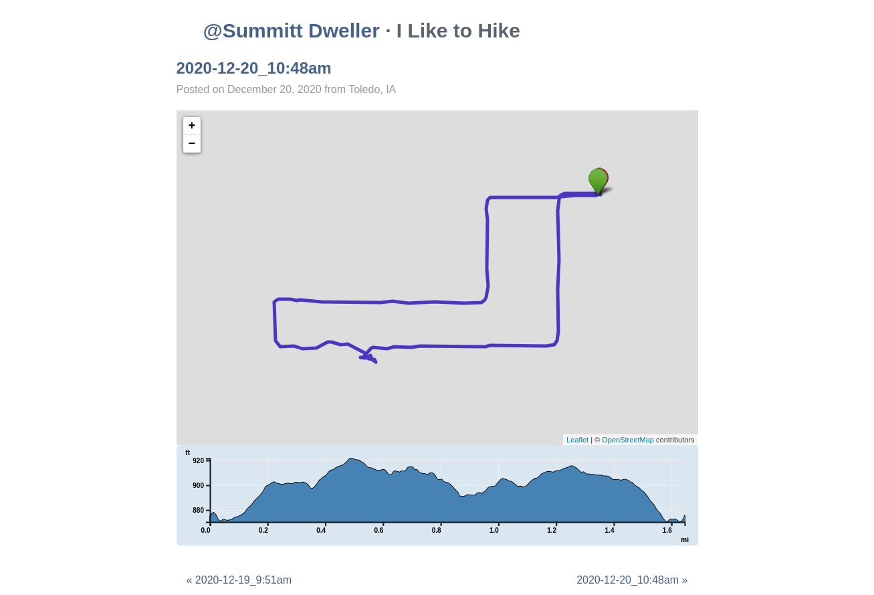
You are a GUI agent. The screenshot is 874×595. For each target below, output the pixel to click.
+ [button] (192, 126)
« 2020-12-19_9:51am (239, 580)
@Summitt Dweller (291, 30)
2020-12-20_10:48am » (631, 580)
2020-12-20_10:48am (254, 68)
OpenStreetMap (628, 440)
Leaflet (577, 440)
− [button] (192, 144)
